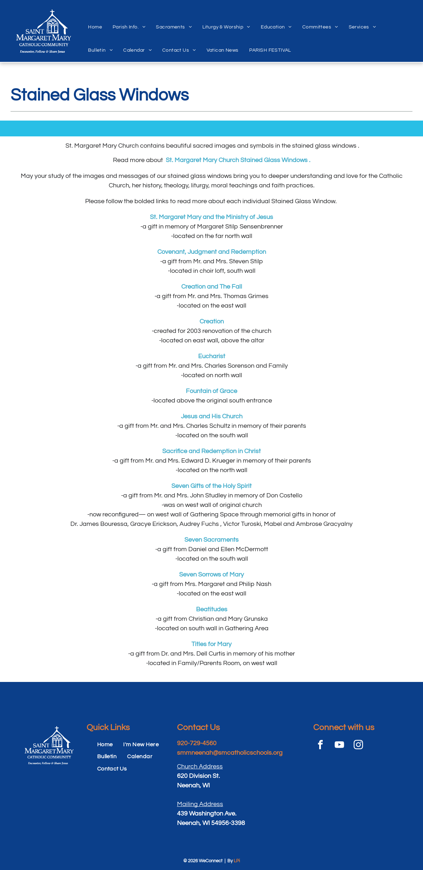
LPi (237, 860)
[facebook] (320, 746)
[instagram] (358, 746)
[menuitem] (95, 19)
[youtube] (339, 746)
